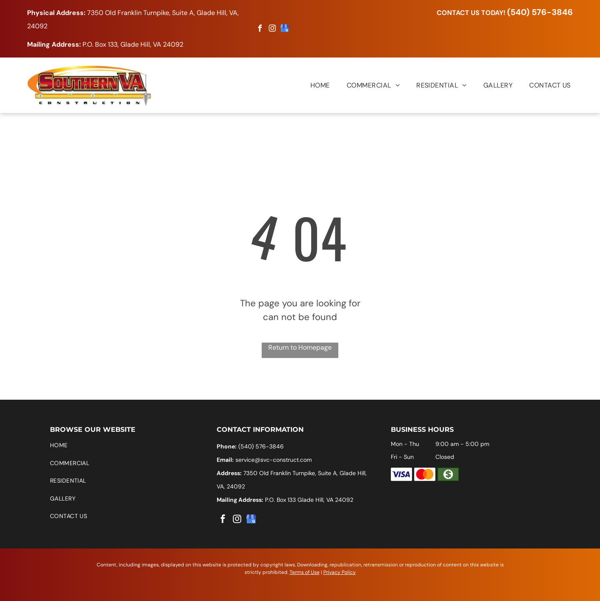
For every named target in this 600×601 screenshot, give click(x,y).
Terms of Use (305, 572)
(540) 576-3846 (540, 12)
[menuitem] (312, 85)
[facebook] (260, 29)
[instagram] (272, 29)
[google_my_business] (285, 29)
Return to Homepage (300, 347)
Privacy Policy (339, 572)
